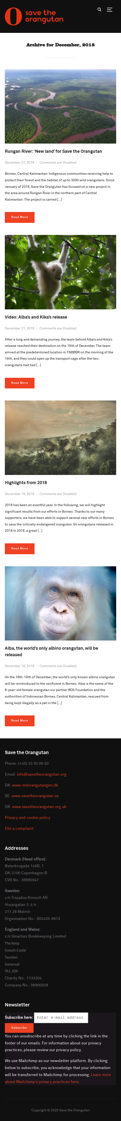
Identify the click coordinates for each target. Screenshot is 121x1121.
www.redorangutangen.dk (35, 785)
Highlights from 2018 (26, 483)
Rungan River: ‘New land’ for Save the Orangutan (53, 151)
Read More (19, 217)
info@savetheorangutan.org (41, 774)
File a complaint (19, 828)
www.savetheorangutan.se (35, 796)
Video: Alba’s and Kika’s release (36, 317)
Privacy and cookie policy (27, 818)
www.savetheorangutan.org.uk (39, 807)
